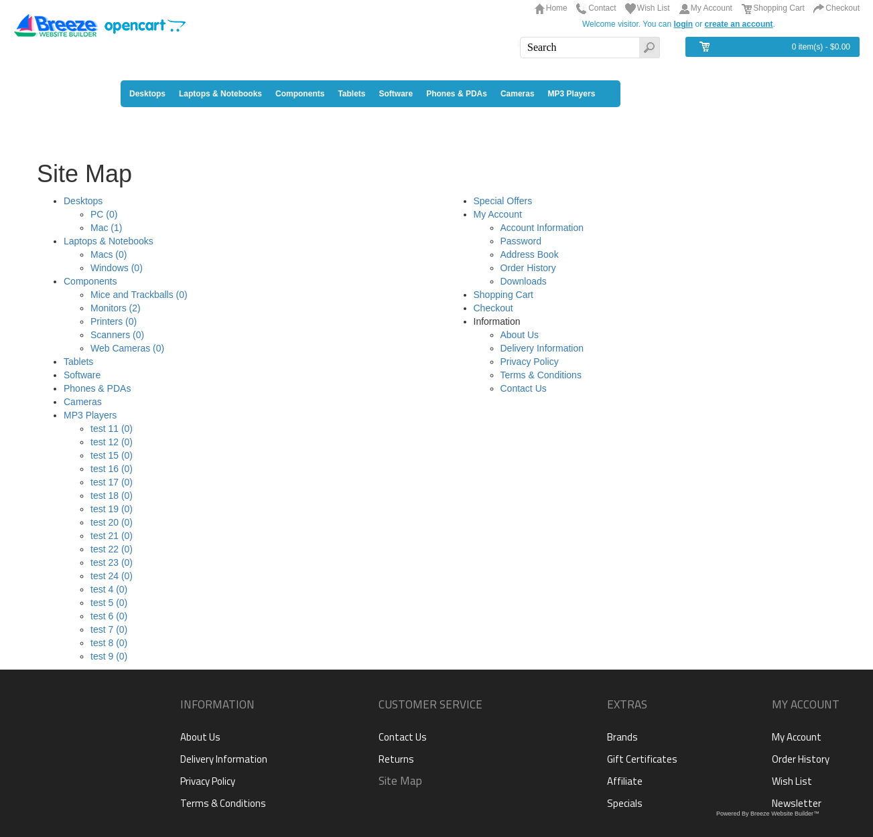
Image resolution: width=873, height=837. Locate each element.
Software (82, 375)
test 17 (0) (111, 482)
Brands (622, 737)
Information (217, 704)
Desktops (83, 201)
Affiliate (625, 781)
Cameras (83, 401)
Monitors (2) (115, 308)
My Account (711, 8)
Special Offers (503, 201)
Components (90, 281)
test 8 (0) (108, 642)
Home (556, 8)
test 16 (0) (111, 468)
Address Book (529, 254)
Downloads (523, 281)
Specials (625, 803)
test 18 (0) (111, 495)
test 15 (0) (111, 455)
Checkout (842, 8)
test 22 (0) (111, 549)
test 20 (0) (111, 522)
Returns (396, 759)
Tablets (78, 361)
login (683, 24)
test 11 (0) (111, 428)
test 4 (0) (108, 589)
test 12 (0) (111, 442)
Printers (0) (113, 321)
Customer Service (430, 704)
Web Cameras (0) (127, 348)
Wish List (653, 8)
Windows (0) (116, 267)
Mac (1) (106, 227)
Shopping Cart (779, 8)
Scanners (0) (117, 334)
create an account (739, 24)
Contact (602, 8)
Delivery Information (542, 348)
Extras (627, 704)
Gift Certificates (642, 759)
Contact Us (523, 388)
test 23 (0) (111, 562)
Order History (528, 267)
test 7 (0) (108, 629)
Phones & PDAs (97, 388)
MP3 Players (90, 415)
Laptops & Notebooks (108, 241)
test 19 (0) (111, 509)
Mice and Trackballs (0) (139, 294)
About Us (519, 334)
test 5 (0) (108, 602)
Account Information (542, 227)
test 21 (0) (111, 535)
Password (520, 241)
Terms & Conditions (541, 375)
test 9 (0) (108, 656)
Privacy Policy (529, 361)
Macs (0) (108, 254)
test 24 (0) (111, 575)
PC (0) (103, 214)
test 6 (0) (108, 616)
